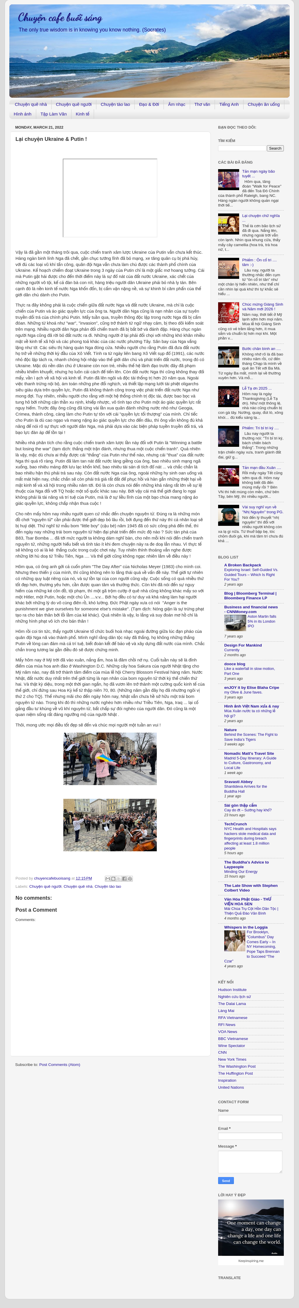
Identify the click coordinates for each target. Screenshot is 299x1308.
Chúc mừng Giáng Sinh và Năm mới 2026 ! (262, 306)
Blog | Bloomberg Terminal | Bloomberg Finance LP (250, 595)
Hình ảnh (23, 113)
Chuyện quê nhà (31, 104)
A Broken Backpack (242, 565)
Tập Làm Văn (54, 113)
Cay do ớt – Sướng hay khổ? (248, 810)
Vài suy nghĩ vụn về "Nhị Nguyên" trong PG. (263, 509)
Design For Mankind (243, 645)
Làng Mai (226, 1010)
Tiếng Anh (229, 104)
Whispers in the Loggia (246, 927)
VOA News (227, 1031)
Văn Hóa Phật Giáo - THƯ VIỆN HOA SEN (247, 901)
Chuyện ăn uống (264, 104)
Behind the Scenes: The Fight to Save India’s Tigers (251, 737)
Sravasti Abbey (238, 782)
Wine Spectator (231, 1045)
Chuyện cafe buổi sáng (60, 17)
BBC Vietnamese (233, 1038)
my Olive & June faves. (243, 692)
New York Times (232, 1059)
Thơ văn (202, 104)
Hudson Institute (232, 989)
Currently (231, 650)
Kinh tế (82, 113)
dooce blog (234, 664)
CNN (222, 1052)
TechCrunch (235, 824)
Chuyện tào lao (115, 104)
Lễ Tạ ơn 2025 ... (257, 388)
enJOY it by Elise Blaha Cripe (251, 687)
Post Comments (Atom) (59, 1064)
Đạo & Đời (149, 104)
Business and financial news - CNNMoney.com (251, 609)
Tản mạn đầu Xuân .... (261, 467)
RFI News (226, 1024)
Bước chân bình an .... (261, 348)
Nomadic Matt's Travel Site (249, 753)
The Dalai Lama (232, 1003)
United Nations (231, 1087)
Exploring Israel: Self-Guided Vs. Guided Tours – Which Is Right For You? (251, 575)
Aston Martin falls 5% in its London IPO (262, 621)
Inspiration (227, 1080)
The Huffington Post (235, 1073)
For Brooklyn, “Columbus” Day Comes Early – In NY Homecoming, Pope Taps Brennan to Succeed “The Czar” (251, 946)
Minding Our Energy (241, 871)
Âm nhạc (176, 104)
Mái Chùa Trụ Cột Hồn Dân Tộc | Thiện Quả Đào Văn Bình (251, 911)
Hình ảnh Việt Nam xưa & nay (251, 706)
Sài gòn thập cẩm (240, 805)
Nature (230, 730)
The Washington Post (237, 1066)
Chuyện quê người (74, 104)
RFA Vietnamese (232, 1017)
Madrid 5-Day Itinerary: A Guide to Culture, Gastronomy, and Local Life (250, 763)
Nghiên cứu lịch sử (234, 996)
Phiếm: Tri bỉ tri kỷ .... (260, 428)
